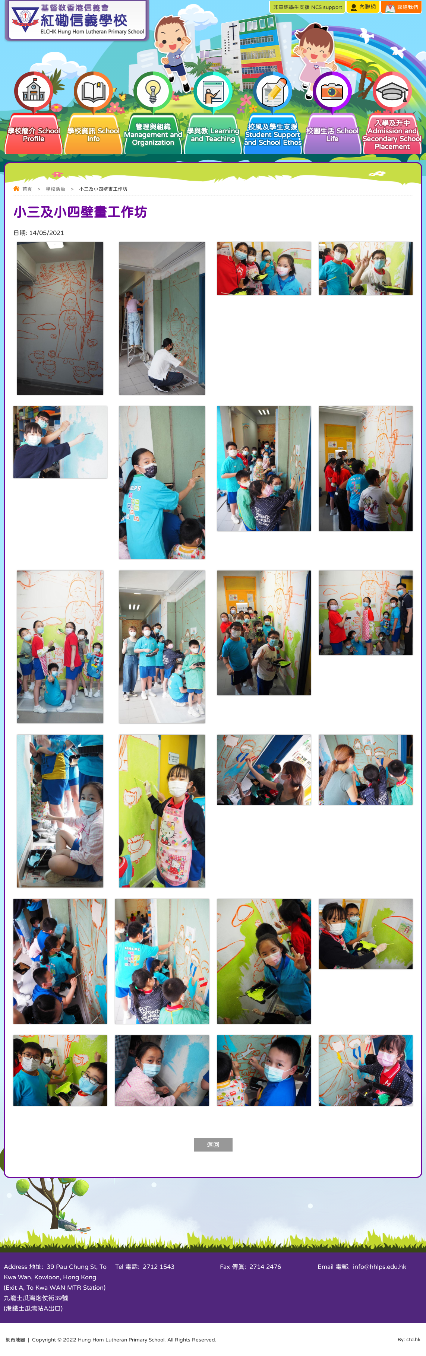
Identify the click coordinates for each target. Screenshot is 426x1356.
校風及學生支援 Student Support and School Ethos (272, 128)
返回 (213, 1144)
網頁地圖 (16, 1339)
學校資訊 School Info (93, 126)
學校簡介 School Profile (33, 126)
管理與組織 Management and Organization (153, 128)
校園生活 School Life (332, 126)
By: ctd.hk (408, 1339)
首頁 (27, 189)
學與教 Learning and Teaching (213, 126)
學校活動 (55, 189)
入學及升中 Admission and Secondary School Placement (392, 130)
